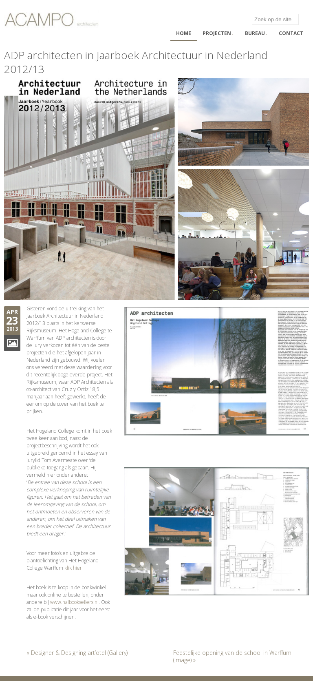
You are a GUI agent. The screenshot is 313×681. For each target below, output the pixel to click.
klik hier (73, 567)
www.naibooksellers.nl (74, 602)
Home (183, 33)
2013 (12, 328)
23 (12, 320)
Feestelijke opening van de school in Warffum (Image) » (232, 656)
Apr (12, 312)
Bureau (256, 33)
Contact (291, 33)
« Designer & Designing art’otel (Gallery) (77, 653)
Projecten (218, 33)
